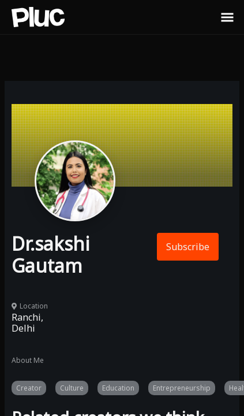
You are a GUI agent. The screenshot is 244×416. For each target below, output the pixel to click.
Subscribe (187, 246)
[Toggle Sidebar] (227, 16)
